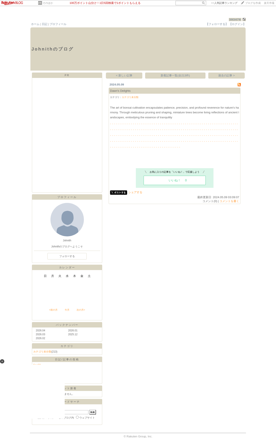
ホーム (35, 24)
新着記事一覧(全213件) (175, 75)
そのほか (48, 3)
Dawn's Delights (120, 90)
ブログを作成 (253, 3)
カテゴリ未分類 (42, 351)
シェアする (135, 192)
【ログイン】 (237, 24)
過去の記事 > (226, 75)
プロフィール (58, 24)
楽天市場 (269, 3)
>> (224, 3)
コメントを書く (229, 201)
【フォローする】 (217, 24)
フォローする (67, 256)
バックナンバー (67, 324)
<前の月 (53, 309)
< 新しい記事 (124, 75)
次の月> (81, 309)
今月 (67, 309)
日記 (44, 24)
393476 (235, 19)
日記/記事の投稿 (67, 359)
